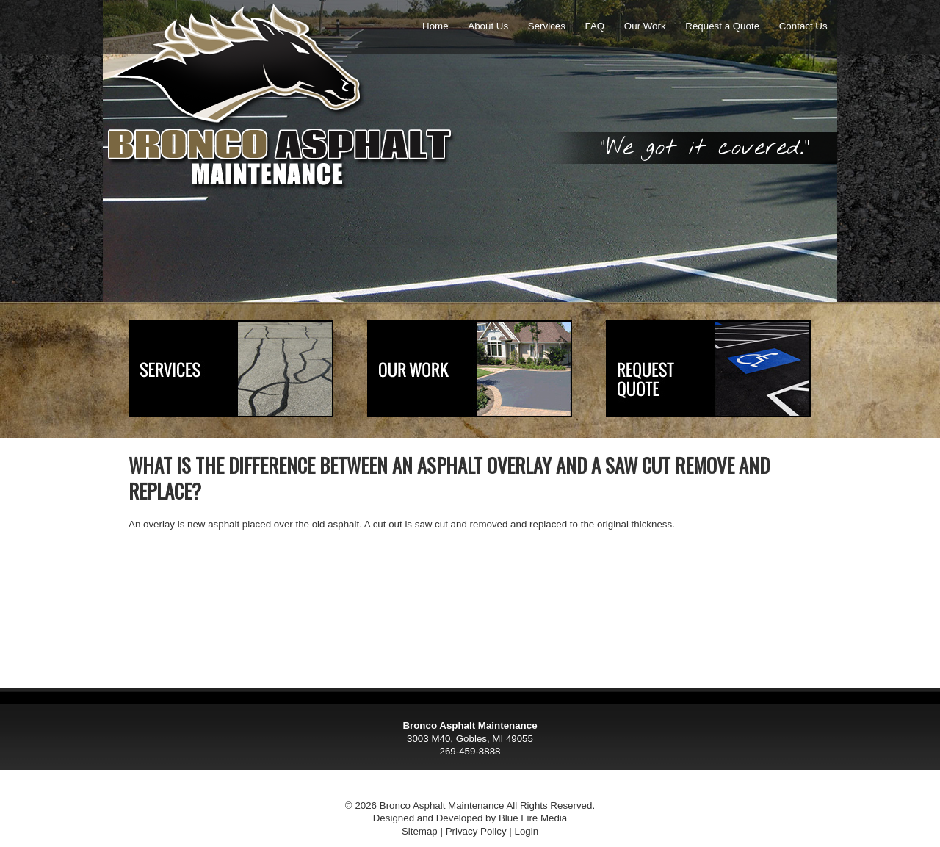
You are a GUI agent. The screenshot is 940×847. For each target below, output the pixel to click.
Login (526, 831)
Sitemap (420, 831)
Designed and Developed (428, 817)
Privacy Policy (476, 831)
